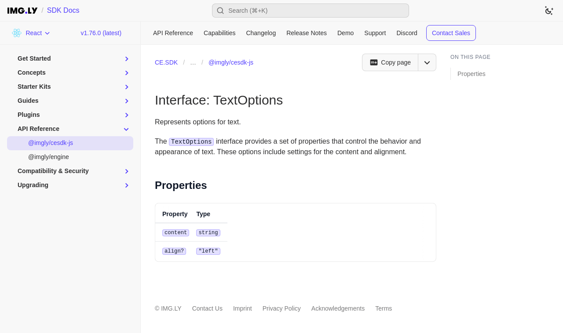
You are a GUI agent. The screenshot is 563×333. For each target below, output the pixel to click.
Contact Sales (451, 32)
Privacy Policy (282, 307)
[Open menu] (427, 62)
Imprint (242, 307)
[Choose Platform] (31, 33)
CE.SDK (166, 62)
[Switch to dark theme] (549, 11)
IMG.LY (171, 307)
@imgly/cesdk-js (230, 62)
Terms (383, 307)
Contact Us (207, 307)
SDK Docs (63, 10)
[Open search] (310, 11)
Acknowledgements (338, 307)
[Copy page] (390, 62)
